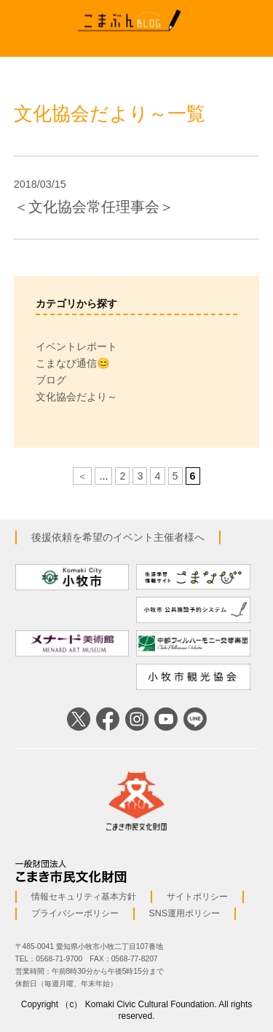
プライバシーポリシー (75, 913)
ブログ (51, 380)
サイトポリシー (197, 897)
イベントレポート (76, 346)
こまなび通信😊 (73, 363)
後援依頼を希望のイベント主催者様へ (118, 537)
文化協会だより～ (76, 396)
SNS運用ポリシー (184, 913)
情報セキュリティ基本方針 (83, 897)
